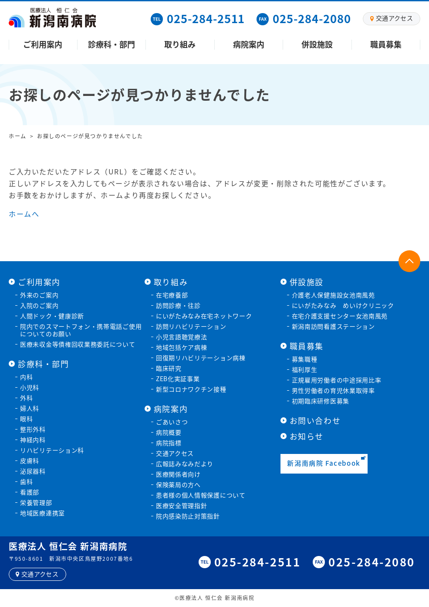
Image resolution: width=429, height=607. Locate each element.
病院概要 (169, 432)
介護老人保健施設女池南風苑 (333, 294)
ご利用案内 (42, 44)
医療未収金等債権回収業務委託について (77, 344)
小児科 (29, 387)
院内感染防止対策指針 (188, 516)
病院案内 (248, 44)
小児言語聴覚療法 (181, 336)
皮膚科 (29, 460)
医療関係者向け (178, 474)
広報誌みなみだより (184, 463)
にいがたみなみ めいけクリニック (343, 305)
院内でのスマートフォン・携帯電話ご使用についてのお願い (81, 330)
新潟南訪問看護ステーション (333, 326)
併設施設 (317, 44)
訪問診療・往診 (178, 305)
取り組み (180, 44)
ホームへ (24, 213)
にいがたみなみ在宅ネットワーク (204, 315)
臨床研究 (169, 368)
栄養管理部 (36, 502)
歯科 (26, 481)
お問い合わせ (315, 420)
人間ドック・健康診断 (52, 315)
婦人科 (29, 408)
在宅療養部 (172, 294)
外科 (26, 397)
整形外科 (33, 429)
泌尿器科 (33, 471)
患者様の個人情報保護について (201, 495)
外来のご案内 (39, 294)
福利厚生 (305, 369)
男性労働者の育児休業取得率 (333, 390)
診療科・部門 (111, 44)
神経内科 (33, 439)
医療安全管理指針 (181, 505)
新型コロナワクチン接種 (191, 389)
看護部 (29, 492)
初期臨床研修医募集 (320, 400)
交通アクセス (175, 453)
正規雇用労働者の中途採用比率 (337, 379)
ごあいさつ (172, 421)
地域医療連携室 (42, 512)
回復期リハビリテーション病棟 (201, 357)
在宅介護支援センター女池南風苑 (340, 315)
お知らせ (307, 436)
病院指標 (169, 442)
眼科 (26, 418)
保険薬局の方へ (178, 484)
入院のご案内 (39, 305)
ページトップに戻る (409, 261)
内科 (26, 376)
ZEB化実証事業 (178, 378)
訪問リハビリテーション (191, 326)
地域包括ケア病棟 (181, 347)
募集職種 (305, 359)
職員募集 (386, 44)
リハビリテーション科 (52, 450)
